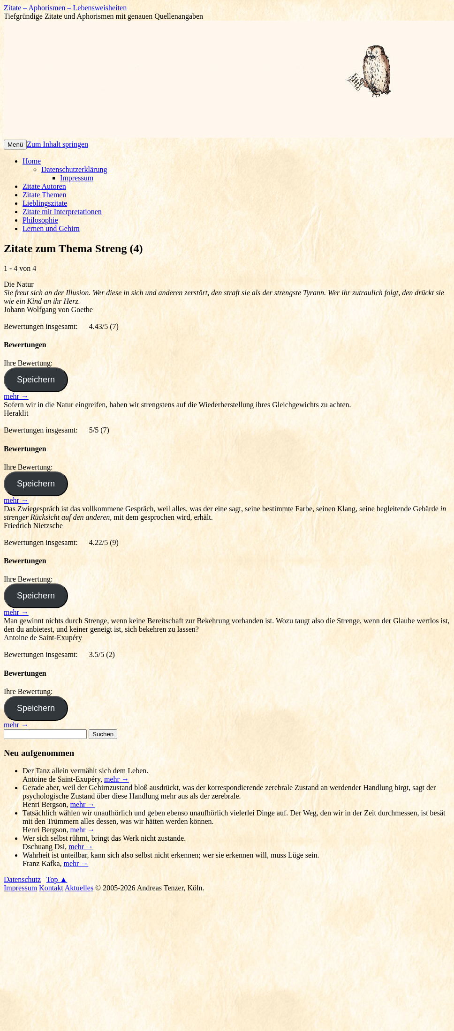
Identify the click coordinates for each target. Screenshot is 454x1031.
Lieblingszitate (45, 203)
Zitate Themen (44, 195)
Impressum (76, 178)
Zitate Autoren (44, 186)
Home (32, 161)
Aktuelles (79, 888)
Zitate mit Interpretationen (62, 212)
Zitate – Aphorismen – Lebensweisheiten (65, 8)
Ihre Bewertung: (30, 363)
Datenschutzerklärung (74, 169)
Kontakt (51, 888)
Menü (15, 144)
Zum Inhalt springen (57, 144)
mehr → (16, 396)
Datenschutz (22, 879)
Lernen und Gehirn (51, 228)
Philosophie (40, 220)
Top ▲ (57, 879)
